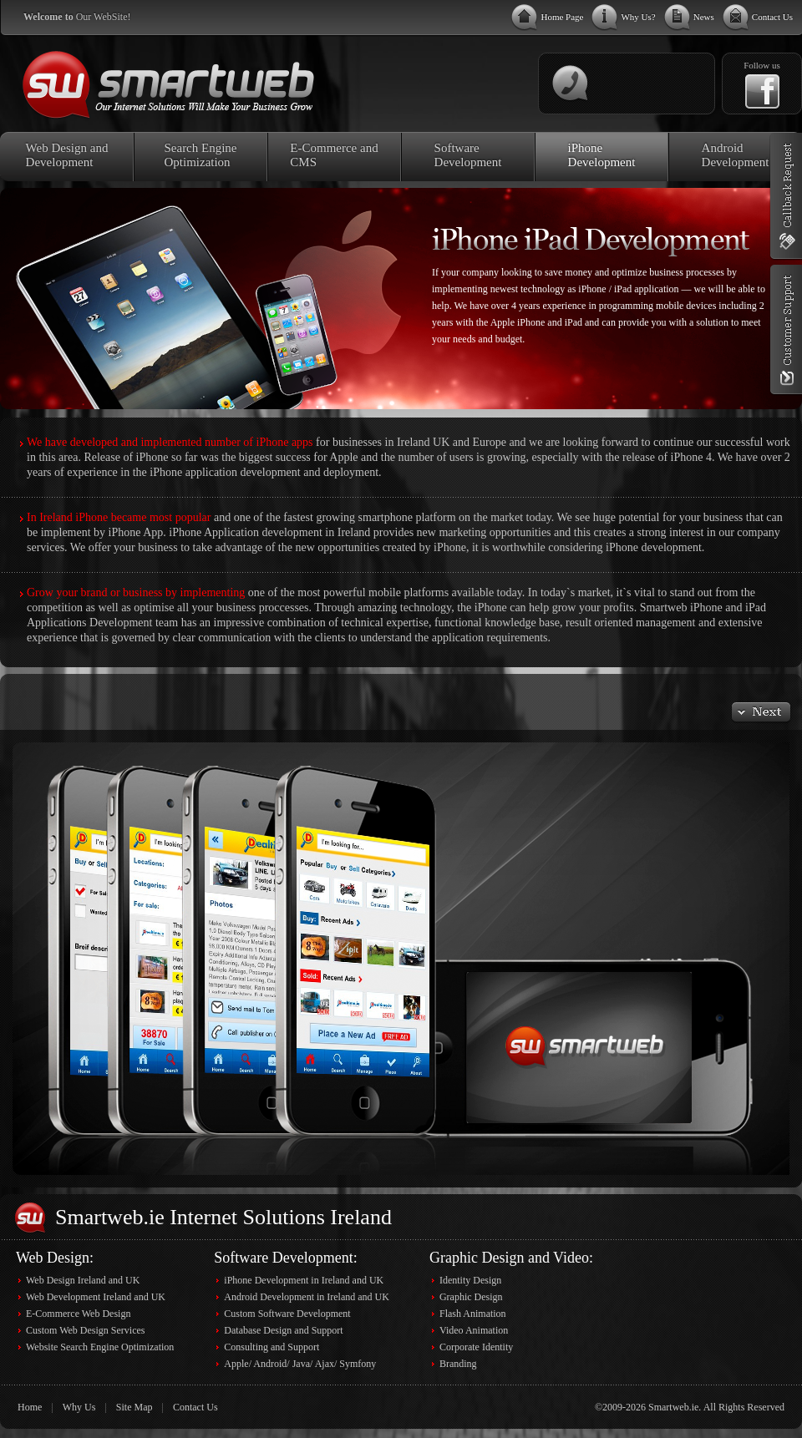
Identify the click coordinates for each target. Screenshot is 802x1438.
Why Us (79, 1407)
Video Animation (473, 1330)
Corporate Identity (476, 1347)
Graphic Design (471, 1297)
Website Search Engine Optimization (100, 1347)
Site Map (134, 1407)
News (703, 17)
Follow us (762, 65)
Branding (458, 1364)
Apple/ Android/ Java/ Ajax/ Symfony (300, 1364)
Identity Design (470, 1280)
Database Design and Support (283, 1330)
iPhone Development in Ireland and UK (303, 1280)
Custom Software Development (287, 1313)
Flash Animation (472, 1313)
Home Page (562, 17)
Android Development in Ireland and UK (306, 1297)
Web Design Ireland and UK (83, 1280)
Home (30, 1407)
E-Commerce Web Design (78, 1313)
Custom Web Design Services (85, 1330)
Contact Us (772, 17)
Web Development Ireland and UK (95, 1297)
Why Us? (638, 17)
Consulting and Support (271, 1347)
